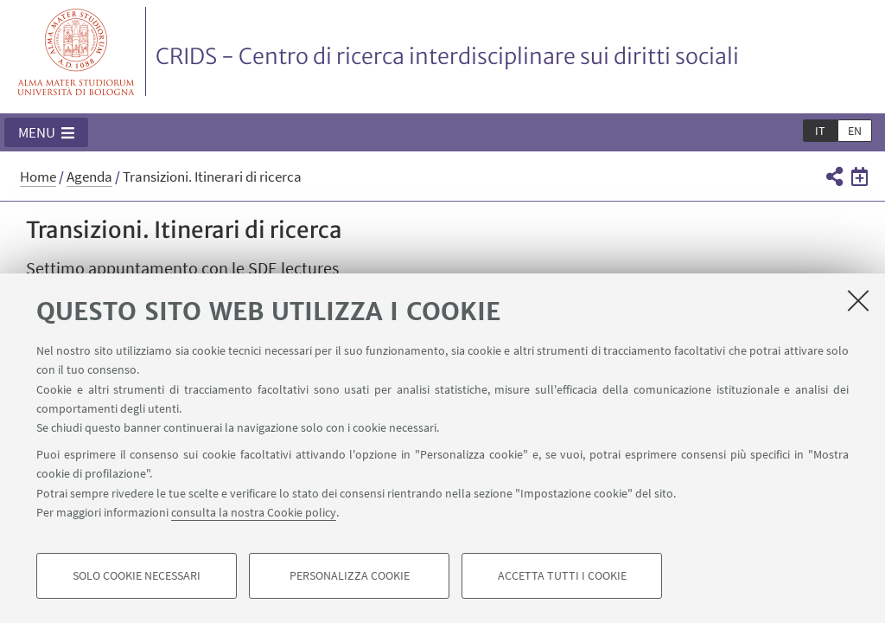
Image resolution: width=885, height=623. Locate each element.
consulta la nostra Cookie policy (253, 512)
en (855, 130)
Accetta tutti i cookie (562, 576)
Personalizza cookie (350, 576)
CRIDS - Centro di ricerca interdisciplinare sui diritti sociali (447, 56)
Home (38, 176)
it (820, 130)
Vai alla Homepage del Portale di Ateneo (76, 51)
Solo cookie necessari (137, 576)
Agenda (89, 176)
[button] (46, 132)
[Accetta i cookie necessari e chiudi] (858, 300)
